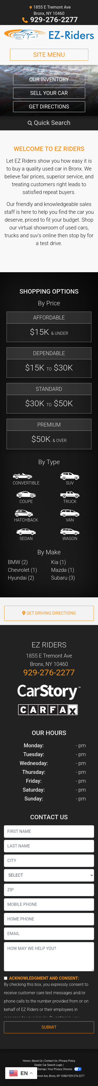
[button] (49, 123)
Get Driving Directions (49, 613)
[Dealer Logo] (49, 34)
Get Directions (49, 107)
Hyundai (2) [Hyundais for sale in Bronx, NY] (21, 578)
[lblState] (49, 875)
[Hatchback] (26, 516)
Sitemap (41, 1069)
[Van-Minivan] (69, 516)
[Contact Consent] (5, 978)
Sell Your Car (49, 93)
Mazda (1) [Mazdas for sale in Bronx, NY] (62, 570)
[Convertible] (26, 479)
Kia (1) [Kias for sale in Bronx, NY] (58, 562)
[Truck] (69, 498)
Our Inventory (49, 79)
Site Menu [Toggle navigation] (49, 54)
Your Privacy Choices (65, 1069)
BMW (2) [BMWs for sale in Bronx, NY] (18, 562)
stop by (77, 235)
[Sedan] (26, 535)
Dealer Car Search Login (48, 1065)
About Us (37, 1060)
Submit (49, 1027)
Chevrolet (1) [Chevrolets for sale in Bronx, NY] (22, 570)
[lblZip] (49, 890)
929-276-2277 (54, 19)
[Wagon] (69, 535)
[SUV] (69, 479)
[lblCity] (49, 860)
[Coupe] (26, 498)
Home (26, 1060)
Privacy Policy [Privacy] (67, 1060)
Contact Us (50, 1060)
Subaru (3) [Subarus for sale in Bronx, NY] (63, 578)
